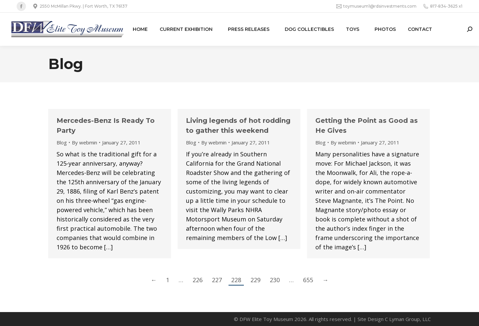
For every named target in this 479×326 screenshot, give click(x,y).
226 (198, 280)
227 (217, 280)
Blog (62, 142)
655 (308, 280)
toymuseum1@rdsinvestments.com (376, 6)
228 (236, 280)
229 (255, 280)
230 (275, 280)
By (84, 142)
